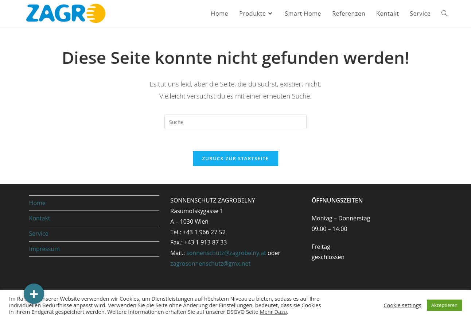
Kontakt (39, 218)
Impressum (44, 249)
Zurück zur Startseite (235, 158)
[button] (34, 294)
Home (37, 203)
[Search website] (444, 13)
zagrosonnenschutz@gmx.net (210, 263)
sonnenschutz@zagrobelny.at (226, 253)
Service (38, 234)
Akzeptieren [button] (444, 305)
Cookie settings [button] (402, 305)
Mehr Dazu (273, 311)
